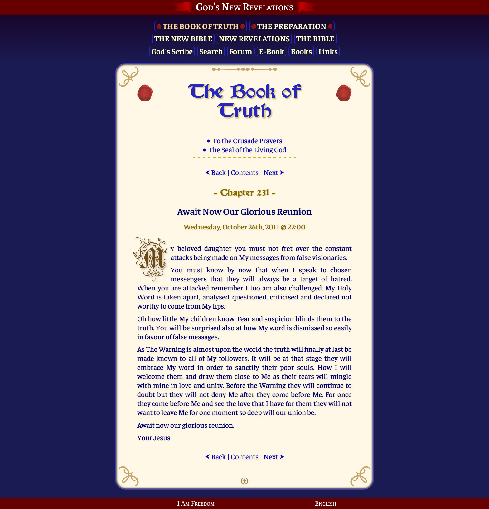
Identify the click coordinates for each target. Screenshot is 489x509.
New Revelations (254, 38)
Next (274, 172)
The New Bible (183, 38)
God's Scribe (172, 51)
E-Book (271, 51)
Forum (240, 51)
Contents (245, 172)
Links (328, 51)
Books (301, 51)
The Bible (315, 38)
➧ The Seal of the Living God (244, 149)
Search (211, 51)
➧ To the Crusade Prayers (244, 140)
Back (215, 172)
